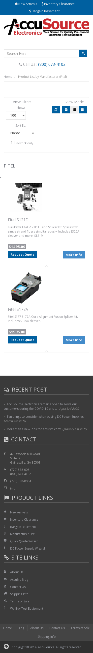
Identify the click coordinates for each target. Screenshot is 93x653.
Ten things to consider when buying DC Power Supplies (45, 416)
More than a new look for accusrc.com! (34, 429)
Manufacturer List (22, 534)
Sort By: (20, 125)
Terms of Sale (19, 601)
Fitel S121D (18, 220)
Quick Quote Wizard (24, 541)
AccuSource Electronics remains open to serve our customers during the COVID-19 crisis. (40, 406)
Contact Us (18, 587)
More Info (74, 254)
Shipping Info (19, 594)
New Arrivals (26, 3)
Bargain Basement (44, 11)
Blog (21, 628)
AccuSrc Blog (19, 579)
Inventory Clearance (58, 3)
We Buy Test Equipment (26, 608)
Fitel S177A (18, 309)
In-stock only (22, 143)
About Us (16, 572)
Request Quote (22, 254)
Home (8, 77)
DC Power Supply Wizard (27, 548)
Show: (21, 108)
